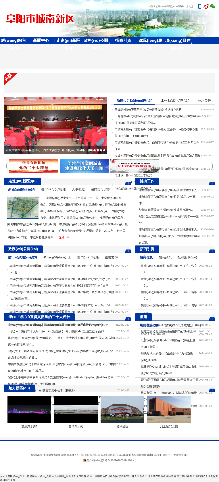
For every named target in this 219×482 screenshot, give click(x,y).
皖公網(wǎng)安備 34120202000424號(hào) (109, 460)
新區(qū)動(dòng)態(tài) (134, 100)
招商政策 (165, 257)
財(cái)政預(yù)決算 (22, 257)
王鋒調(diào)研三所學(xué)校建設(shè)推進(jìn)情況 (148, 109)
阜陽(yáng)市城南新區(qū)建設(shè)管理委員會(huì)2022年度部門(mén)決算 (58, 285)
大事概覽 (78, 189)
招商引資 (123, 40)
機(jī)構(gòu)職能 (53, 189)
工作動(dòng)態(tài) (175, 100)
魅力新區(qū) (19, 388)
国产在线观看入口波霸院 (191, 476)
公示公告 (204, 100)
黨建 (143, 317)
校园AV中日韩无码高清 (131, 476)
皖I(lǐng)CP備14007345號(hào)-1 (99, 454)
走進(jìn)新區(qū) (68, 44)
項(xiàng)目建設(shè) (177, 44)
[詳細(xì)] (64, 237)
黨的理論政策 (149, 325)
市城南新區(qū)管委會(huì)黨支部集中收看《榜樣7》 (42, 390)
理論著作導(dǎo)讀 (153, 333)
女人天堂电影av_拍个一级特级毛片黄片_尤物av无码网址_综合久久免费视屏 (43, 476)
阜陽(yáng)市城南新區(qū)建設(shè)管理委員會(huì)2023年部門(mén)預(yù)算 (59, 305)
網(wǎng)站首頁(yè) (13, 44)
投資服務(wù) (187, 257)
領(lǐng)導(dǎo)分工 (57, 257)
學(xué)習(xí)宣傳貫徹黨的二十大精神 (39, 317)
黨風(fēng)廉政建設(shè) (183, 325)
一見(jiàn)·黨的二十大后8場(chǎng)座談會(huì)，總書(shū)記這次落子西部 (56, 331)
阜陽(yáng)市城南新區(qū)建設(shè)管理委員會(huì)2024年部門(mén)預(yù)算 (59, 279)
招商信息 (146, 257)
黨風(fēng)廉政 (150, 44)
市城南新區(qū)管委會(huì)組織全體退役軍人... (169, 190)
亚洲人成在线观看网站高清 (160, 476)
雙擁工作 (147, 181)
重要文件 (111, 257)
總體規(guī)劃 (101, 189)
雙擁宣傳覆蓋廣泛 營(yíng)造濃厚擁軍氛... (166, 209)
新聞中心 (41, 40)
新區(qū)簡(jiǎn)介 (21, 189)
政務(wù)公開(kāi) (96, 44)
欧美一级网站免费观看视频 (102, 476)
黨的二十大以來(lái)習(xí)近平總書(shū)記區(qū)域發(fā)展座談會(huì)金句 (56, 324)
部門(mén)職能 (88, 257)
